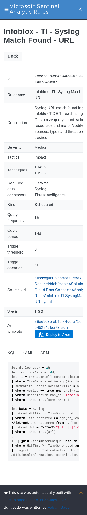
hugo (33, 500)
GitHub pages (15, 500)
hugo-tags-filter (53, 500)
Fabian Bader (59, 507)
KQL (11, 353)
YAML (28, 353)
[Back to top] (81, 493)
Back (13, 56)
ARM (44, 353)
